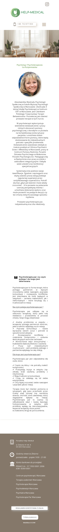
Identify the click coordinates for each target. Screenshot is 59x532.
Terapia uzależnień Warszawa (29, 480)
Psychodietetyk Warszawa (27, 488)
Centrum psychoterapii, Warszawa (30, 475)
